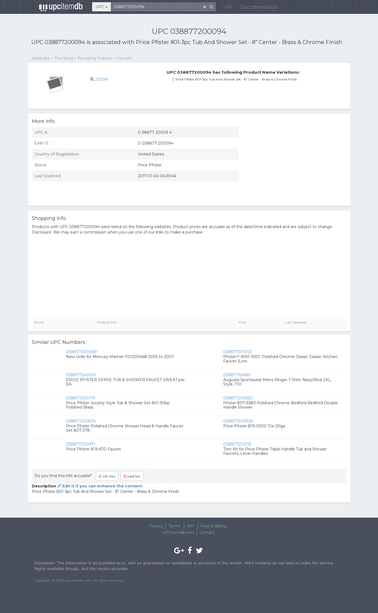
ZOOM (99, 79)
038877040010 (81, 374)
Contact (207, 532)
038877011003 (237, 351)
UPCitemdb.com (178, 532)
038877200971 (80, 444)
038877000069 (81, 351)
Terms (174, 526)
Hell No (132, 476)
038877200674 (81, 421)
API (224, 8)
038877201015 (237, 444)
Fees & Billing (213, 526)
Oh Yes (107, 476)
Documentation (255, 8)
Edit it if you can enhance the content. (99, 486)
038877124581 (237, 374)
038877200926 (238, 421)
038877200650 (238, 398)
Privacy (156, 526)
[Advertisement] (296, 162)
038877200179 (80, 398)
